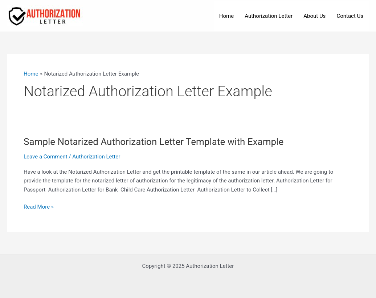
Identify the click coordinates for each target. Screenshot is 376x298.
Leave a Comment (46, 156)
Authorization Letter (269, 16)
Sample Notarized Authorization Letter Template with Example (153, 141)
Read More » (39, 207)
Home (226, 16)
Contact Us (349, 16)
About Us (314, 16)
